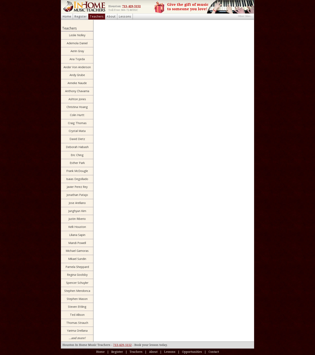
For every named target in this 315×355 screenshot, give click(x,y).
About (111, 16)
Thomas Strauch (77, 323)
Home (66, 16)
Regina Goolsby (77, 275)
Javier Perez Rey (77, 187)
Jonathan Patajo (77, 195)
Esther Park (77, 163)
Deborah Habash (77, 147)
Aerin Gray (77, 51)
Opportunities (192, 351)
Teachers (97, 16)
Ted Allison (77, 315)
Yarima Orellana (77, 330)
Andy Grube (77, 75)
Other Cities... (245, 16)
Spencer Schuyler (77, 283)
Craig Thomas (77, 123)
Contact (214, 351)
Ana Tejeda (77, 59)
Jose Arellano (77, 203)
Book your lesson (146, 345)
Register (80, 16)
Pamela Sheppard (77, 267)
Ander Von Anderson (77, 67)
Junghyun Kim (77, 211)
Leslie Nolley (77, 35)
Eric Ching (77, 155)
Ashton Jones (77, 99)
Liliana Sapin (77, 235)
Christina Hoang (77, 107)
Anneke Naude (77, 83)
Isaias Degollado (77, 179)
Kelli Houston (77, 227)
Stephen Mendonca (77, 291)
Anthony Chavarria (77, 91)
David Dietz (77, 139)
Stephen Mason (77, 299)
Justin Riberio (77, 219)
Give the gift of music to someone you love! (188, 6)
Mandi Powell (77, 243)
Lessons (125, 16)
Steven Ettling (77, 307)
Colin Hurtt (77, 115)
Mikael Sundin (77, 259)
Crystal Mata (77, 131)
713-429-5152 (131, 6)
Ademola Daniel (77, 43)
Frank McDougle (77, 171)
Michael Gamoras (77, 251)
